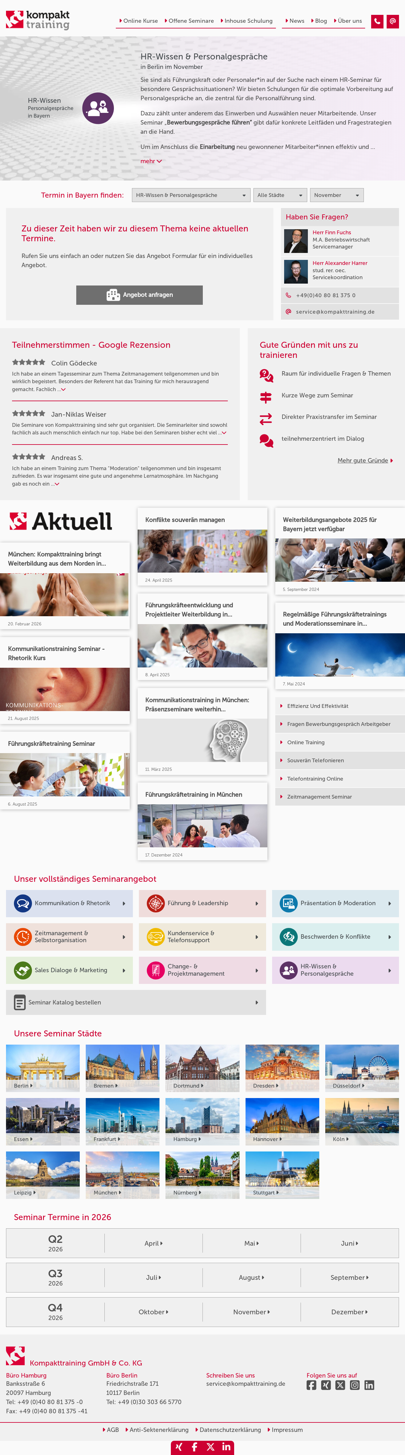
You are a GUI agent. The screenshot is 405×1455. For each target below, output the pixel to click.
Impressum (285, 1430)
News (294, 20)
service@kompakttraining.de (245, 1383)
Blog (319, 20)
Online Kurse (138, 20)
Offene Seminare (189, 20)
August (251, 1277)
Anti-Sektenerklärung (157, 1430)
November (251, 1312)
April (154, 1243)
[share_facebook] (194, 1448)
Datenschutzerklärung (228, 1430)
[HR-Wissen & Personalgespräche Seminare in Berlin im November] (377, 21)
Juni (349, 1243)
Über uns (347, 20)
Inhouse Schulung (246, 20)
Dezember (349, 1312)
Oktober (153, 1312)
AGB (110, 1430)
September (350, 1277)
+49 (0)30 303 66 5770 (150, 1402)
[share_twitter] (210, 1448)
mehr (151, 161)
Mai (251, 1243)
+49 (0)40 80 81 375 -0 (50, 1402)
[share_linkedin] (226, 1448)
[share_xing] (179, 1448)
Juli (153, 1277)
